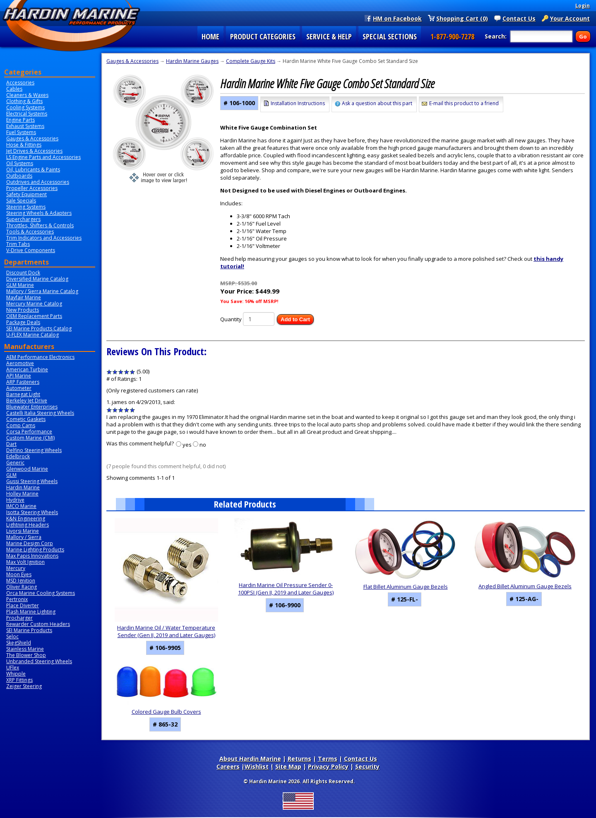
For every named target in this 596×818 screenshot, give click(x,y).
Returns (299, 759)
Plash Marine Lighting (30, 611)
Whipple (16, 673)
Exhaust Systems (25, 126)
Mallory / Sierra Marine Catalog (42, 291)
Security (367, 766)
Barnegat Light (23, 394)
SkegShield (18, 642)
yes (187, 444)
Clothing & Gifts (24, 101)
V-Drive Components (30, 250)
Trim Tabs (18, 244)
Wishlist (257, 766)
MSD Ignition (20, 580)
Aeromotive (20, 363)
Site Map (288, 766)
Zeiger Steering (24, 686)
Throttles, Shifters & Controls (40, 225)
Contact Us (519, 18)
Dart (11, 443)
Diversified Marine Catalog (37, 278)
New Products (22, 309)
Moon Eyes (18, 574)
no (202, 444)
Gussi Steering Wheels (32, 481)
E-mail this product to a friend (464, 103)
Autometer (18, 388)
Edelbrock (18, 456)
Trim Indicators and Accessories (44, 237)
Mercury (15, 568)
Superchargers (23, 219)
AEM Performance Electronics (40, 357)
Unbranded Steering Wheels (39, 661)
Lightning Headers (27, 524)
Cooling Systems (25, 107)
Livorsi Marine (22, 530)
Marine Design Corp (29, 543)
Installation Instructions (298, 103)
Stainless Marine (25, 648)
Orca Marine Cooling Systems (40, 593)
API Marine (18, 375)
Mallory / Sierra (23, 537)
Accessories (20, 82)
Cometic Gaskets (26, 419)
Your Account (570, 18)
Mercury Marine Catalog (34, 303)
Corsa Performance (29, 431)
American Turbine (27, 369)
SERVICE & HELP (329, 36)
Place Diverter (22, 605)
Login (582, 5)
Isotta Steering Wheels (32, 512)
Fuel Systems (21, 132)
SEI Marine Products (29, 630)
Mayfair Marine (23, 297)
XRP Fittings (19, 679)
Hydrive (15, 499)
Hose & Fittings (23, 144)
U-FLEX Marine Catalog (32, 334)
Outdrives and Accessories (37, 181)
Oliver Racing (21, 586)
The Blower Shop (26, 655)
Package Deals (23, 322)
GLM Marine (20, 285)
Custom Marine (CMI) (30, 437)
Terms (327, 759)
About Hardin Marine (250, 759)
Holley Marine (22, 493)
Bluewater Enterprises (32, 406)
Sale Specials (21, 200)
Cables (14, 88)
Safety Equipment (26, 194)
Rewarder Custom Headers (38, 624)
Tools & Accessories (30, 231)
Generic (15, 462)
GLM (11, 475)
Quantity (231, 319)
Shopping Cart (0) (462, 18)
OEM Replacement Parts (34, 316)
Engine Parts (20, 119)
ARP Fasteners (22, 381)
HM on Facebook (397, 18)
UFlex (12, 667)
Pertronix (17, 599)
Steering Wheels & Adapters (39, 213)
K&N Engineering (25, 518)
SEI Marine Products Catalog (39, 328)
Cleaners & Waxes (27, 95)
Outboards (19, 175)
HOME (210, 36)
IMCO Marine (21, 506)
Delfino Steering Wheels (34, 450)
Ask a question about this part (377, 103)
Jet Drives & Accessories (34, 150)
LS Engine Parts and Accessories (43, 157)
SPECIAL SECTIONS (390, 36)
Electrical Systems (26, 113)
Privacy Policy (328, 766)
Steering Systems (26, 206)
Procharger (19, 617)
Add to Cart (295, 319)
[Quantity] (258, 319)
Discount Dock (23, 272)
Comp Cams (20, 425)
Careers (228, 766)
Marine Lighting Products (35, 549)
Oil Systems (19, 163)
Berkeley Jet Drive (26, 400)
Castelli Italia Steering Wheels (40, 412)
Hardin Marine (23, 487)
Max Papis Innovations (32, 555)
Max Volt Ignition (25, 561)
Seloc (12, 636)
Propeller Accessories (32, 188)
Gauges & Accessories (32, 138)
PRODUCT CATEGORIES (263, 36)
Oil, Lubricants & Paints (33, 169)
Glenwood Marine (27, 468)
